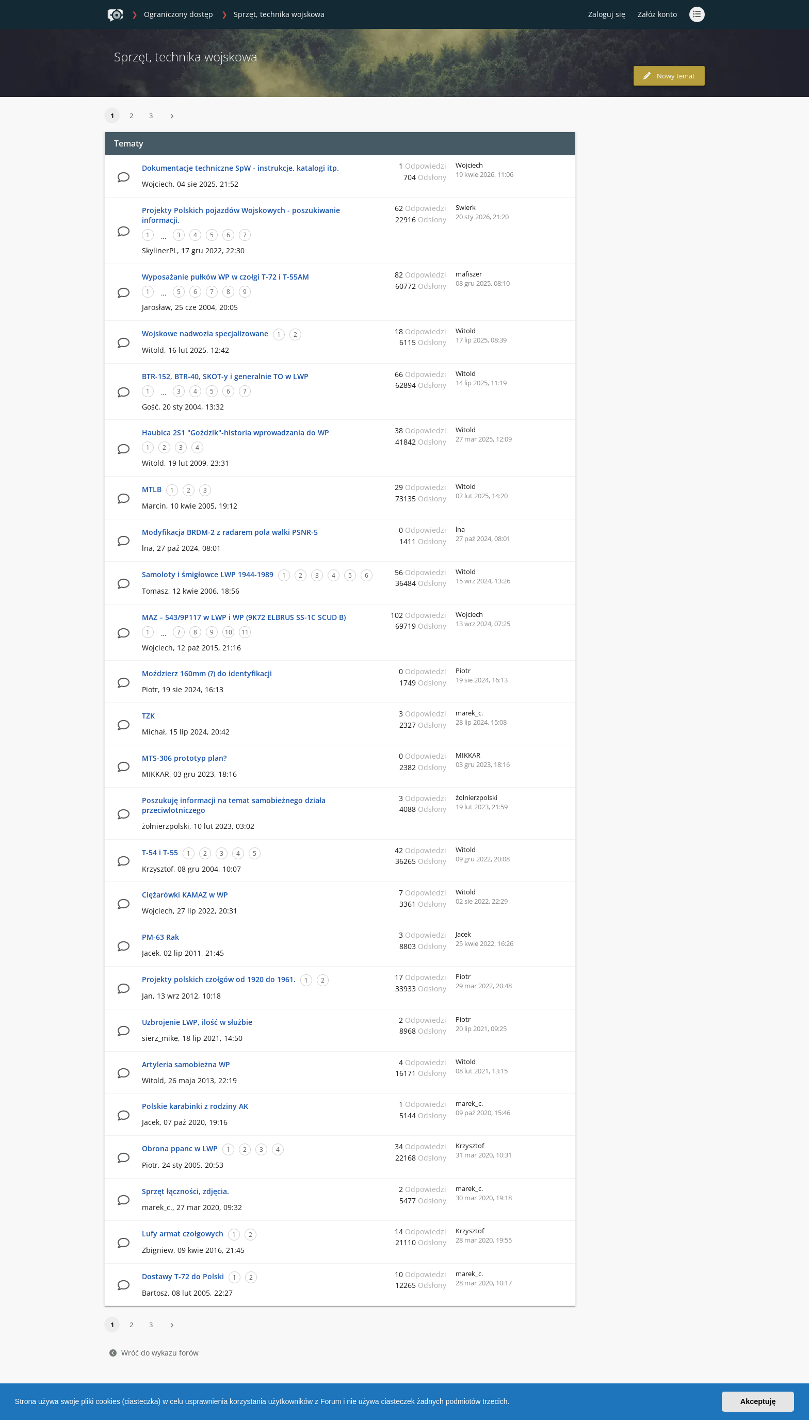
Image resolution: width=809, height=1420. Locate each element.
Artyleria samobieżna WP (186, 1064)
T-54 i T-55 (160, 852)
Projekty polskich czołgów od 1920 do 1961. (219, 979)
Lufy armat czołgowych (182, 1233)
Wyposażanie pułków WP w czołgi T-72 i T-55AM (225, 277)
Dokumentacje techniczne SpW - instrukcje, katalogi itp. (240, 168)
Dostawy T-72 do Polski (183, 1276)
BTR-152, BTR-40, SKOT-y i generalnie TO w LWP (225, 376)
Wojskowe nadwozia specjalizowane (205, 333)
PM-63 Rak (160, 937)
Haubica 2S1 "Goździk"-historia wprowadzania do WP (235, 432)
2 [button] (131, 115)
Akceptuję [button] (758, 1401)
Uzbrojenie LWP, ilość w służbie (197, 1022)
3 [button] (151, 115)
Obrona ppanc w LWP (180, 1148)
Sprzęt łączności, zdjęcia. (185, 1191)
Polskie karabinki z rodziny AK (195, 1106)
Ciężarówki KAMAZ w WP (185, 895)
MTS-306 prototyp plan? (184, 758)
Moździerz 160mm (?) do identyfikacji (207, 673)
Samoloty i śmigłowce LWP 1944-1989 (207, 574)
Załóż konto (657, 14)
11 (245, 632)
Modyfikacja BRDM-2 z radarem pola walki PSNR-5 (230, 532)
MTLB (151, 489)
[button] (512, 1403)
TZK (148, 716)
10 (228, 632)
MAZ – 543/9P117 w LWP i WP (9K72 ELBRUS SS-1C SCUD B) (244, 617)
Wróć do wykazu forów (154, 1353)
